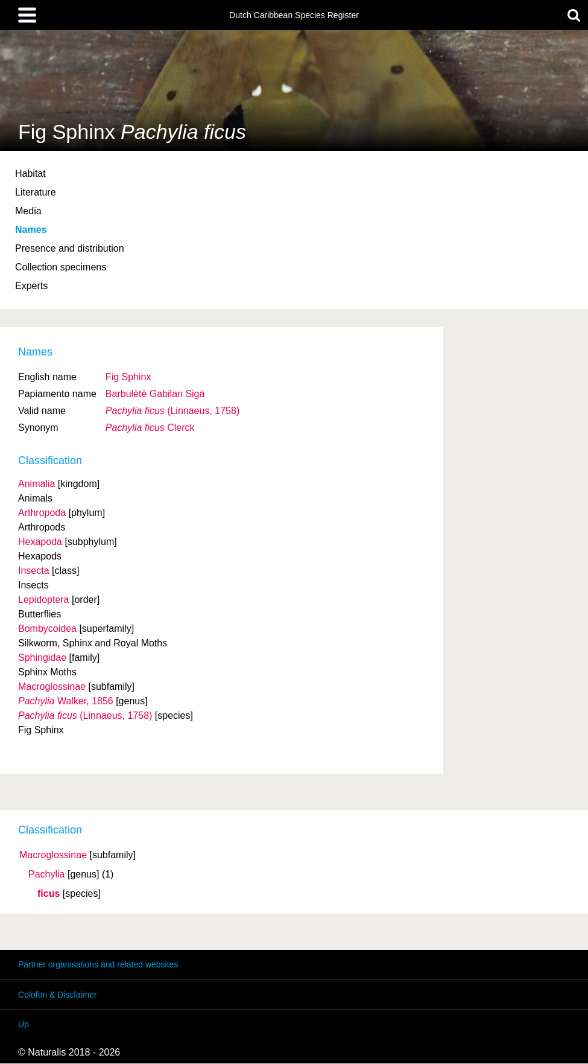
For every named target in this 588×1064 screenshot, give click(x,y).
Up (23, 1024)
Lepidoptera (43, 599)
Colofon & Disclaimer (57, 994)
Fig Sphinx (128, 377)
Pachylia (46, 874)
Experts (31, 286)
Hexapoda (40, 542)
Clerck (150, 427)
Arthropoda (42, 513)
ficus (48, 894)
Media (28, 211)
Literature (35, 192)
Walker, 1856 (65, 701)
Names (30, 230)
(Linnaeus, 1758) (172, 411)
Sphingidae (42, 657)
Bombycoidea (47, 628)
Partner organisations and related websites (98, 964)
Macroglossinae (53, 855)
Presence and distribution (69, 248)
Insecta (33, 570)
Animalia (36, 484)
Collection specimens (60, 267)
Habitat (30, 173)
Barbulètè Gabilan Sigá (155, 394)
